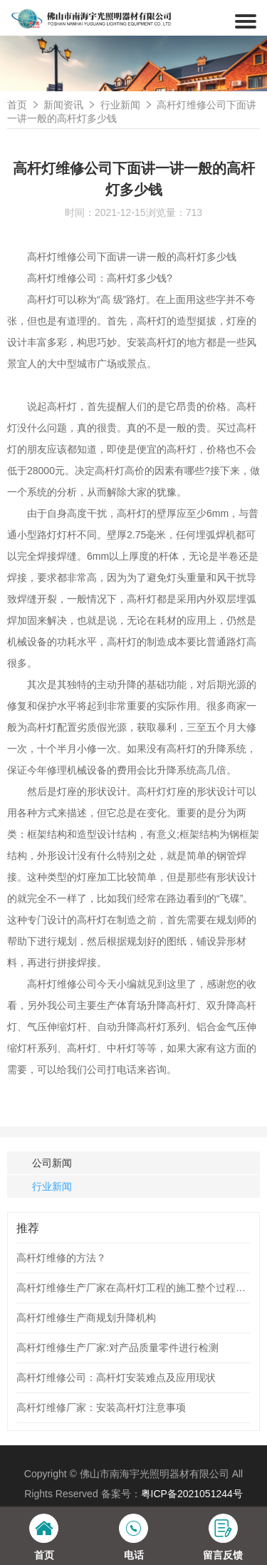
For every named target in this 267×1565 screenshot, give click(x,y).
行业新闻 (120, 105)
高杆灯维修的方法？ (61, 1257)
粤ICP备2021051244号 (192, 1493)
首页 (17, 105)
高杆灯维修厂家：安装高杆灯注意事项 (101, 1407)
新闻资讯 (63, 105)
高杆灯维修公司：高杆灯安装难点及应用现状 (116, 1377)
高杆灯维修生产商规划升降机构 (86, 1317)
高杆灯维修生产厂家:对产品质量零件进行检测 (117, 1347)
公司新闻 (52, 1163)
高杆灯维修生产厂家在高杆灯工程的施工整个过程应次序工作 (133, 1287)
